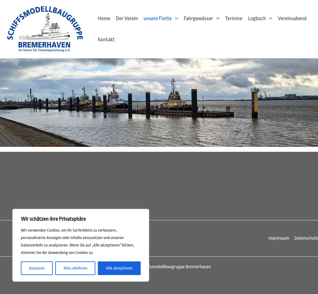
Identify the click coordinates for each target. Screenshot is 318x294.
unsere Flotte (160, 18)
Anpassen (37, 268)
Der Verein (127, 18)
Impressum (278, 238)
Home (104, 18)
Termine (233, 18)
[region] (80, 245)
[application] (175, 18)
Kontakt (106, 40)
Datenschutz (306, 238)
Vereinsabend (292, 18)
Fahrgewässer (202, 18)
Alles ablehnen (75, 268)
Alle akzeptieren (119, 268)
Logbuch (260, 18)
